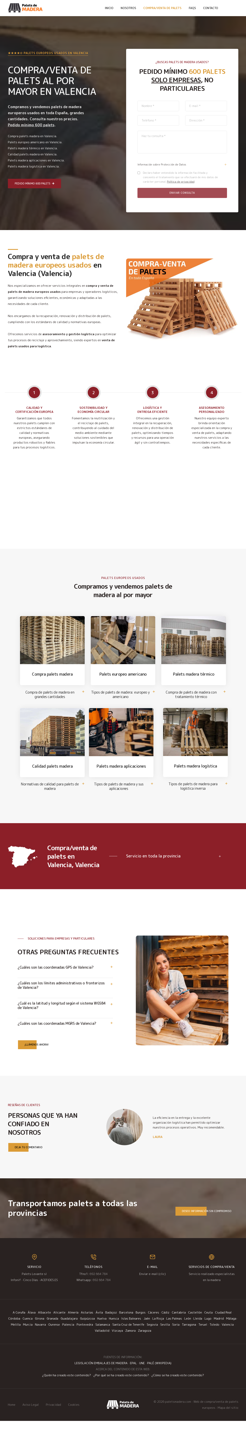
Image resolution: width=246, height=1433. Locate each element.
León (187, 1330)
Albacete (44, 1324)
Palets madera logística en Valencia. (33, 166)
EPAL (133, 1375)
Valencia (228, 1337)
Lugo (208, 1330)
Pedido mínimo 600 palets (34, 183)
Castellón (195, 1324)
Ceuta (208, 1324)
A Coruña (19, 1324)
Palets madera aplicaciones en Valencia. (36, 160)
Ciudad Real (223, 1324)
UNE (142, 1375)
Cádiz (165, 1324)
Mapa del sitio (228, 1420)
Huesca (114, 1330)
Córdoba (14, 1330)
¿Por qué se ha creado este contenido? (121, 1387)
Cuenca (28, 1330)
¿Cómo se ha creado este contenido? (177, 1387)
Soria (175, 1337)
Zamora (130, 1343)
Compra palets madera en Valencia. (32, 136)
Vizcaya (117, 1343)
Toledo (214, 1337)
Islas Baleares (131, 1330)
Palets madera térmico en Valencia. (33, 148)
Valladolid (102, 1343)
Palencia (68, 1337)
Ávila (99, 1324)
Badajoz (111, 1324)
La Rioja (158, 1330)
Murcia (28, 1337)
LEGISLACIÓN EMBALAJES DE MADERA (101, 1375)
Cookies (73, 1417)
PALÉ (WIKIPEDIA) (159, 1375)
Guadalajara (69, 1330)
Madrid (219, 1330)
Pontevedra (85, 1337)
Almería (73, 1324)
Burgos (141, 1324)
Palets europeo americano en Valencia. (35, 142)
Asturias (87, 1324)
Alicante (59, 1324)
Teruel (202, 1337)
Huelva (102, 1330)
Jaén (147, 1330)
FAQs (192, 8)
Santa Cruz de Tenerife (128, 1337)
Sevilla (165, 1337)
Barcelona (126, 1324)
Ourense (54, 1337)
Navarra (40, 1337)
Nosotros (128, 8)
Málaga (231, 1330)
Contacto (210, 8)
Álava (32, 1324)
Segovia (152, 1337)
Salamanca (102, 1337)
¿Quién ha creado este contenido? (66, 1387)
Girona (39, 1330)
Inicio (109, 8)
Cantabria (179, 1324)
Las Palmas (174, 1330)
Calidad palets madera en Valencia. (32, 154)
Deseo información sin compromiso (203, 1223)
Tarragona (189, 1337)
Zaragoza (144, 1343)
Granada (52, 1330)
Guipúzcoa (87, 1330)
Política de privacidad (180, 181)
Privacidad (53, 1417)
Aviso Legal (30, 1417)
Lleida (197, 1330)
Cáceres (153, 1324)
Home (11, 1417)
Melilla (16, 1337)
